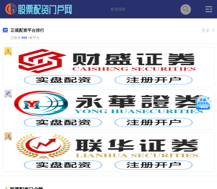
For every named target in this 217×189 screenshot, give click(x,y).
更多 (207, 30)
